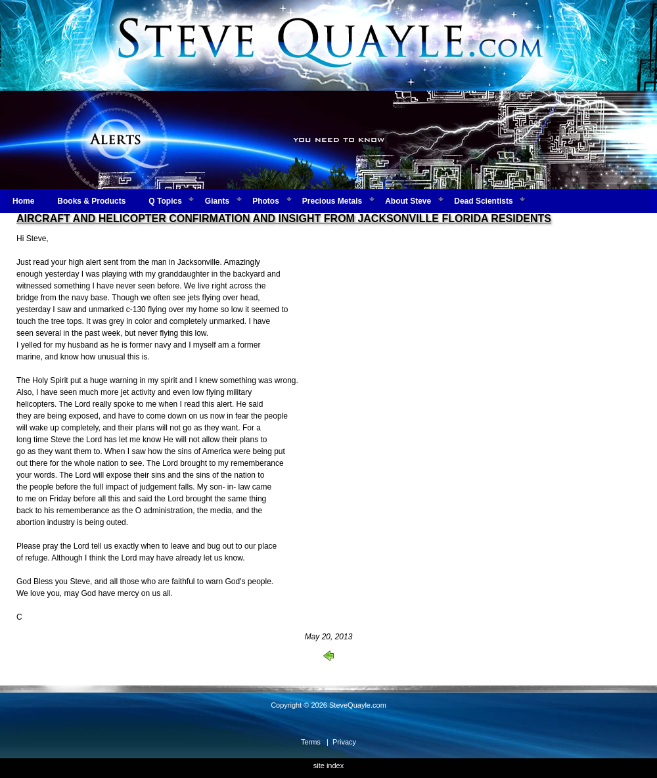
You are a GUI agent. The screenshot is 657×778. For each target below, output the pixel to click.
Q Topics (164, 201)
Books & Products (91, 201)
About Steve (408, 201)
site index (328, 765)
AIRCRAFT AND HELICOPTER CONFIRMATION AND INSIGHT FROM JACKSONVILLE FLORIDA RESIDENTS (283, 218)
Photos (265, 201)
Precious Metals (332, 201)
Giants (217, 201)
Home (23, 201)
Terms (311, 742)
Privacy (344, 742)
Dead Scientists (483, 201)
